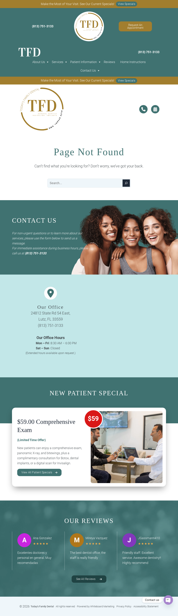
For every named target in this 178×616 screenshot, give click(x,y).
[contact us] (143, 109)
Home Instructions (133, 62)
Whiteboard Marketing (102, 606)
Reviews (109, 62)
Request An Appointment (135, 26)
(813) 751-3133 (35, 253)
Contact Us (88, 70)
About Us (38, 62)
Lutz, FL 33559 (50, 319)
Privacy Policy (123, 606)
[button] (126, 4)
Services (57, 62)
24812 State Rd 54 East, (50, 313)
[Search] (126, 183)
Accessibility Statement (146, 606)
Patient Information (83, 62)
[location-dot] (50, 293)
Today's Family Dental (42, 606)
